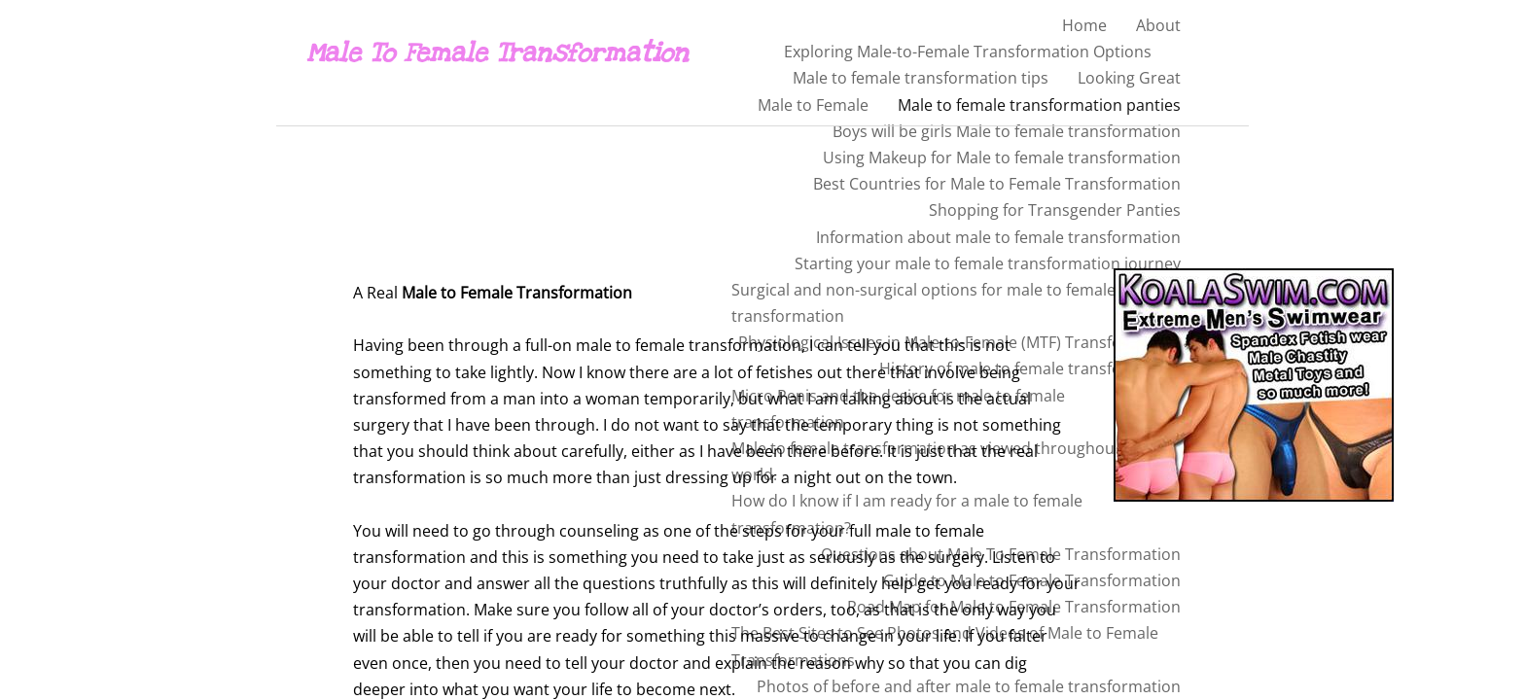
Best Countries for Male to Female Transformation (997, 183)
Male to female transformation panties (1039, 105)
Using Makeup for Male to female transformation (1002, 157)
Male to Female (813, 105)
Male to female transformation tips (920, 77)
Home (1084, 25)
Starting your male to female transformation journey (988, 263)
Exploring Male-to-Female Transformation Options (968, 51)
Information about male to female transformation (998, 237)
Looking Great (1129, 77)
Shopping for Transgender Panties (1055, 210)
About (1158, 25)
